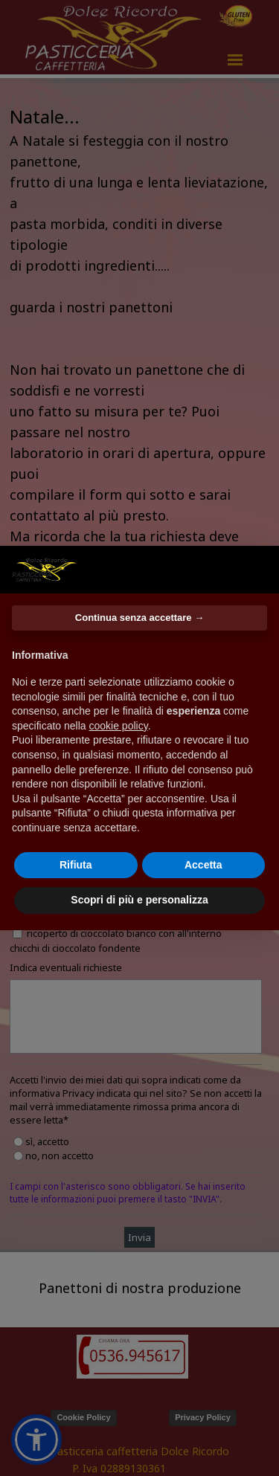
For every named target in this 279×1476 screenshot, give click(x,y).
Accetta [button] (203, 865)
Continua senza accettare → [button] (139, 617)
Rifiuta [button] (76, 865)
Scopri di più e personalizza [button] (139, 900)
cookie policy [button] (118, 726)
